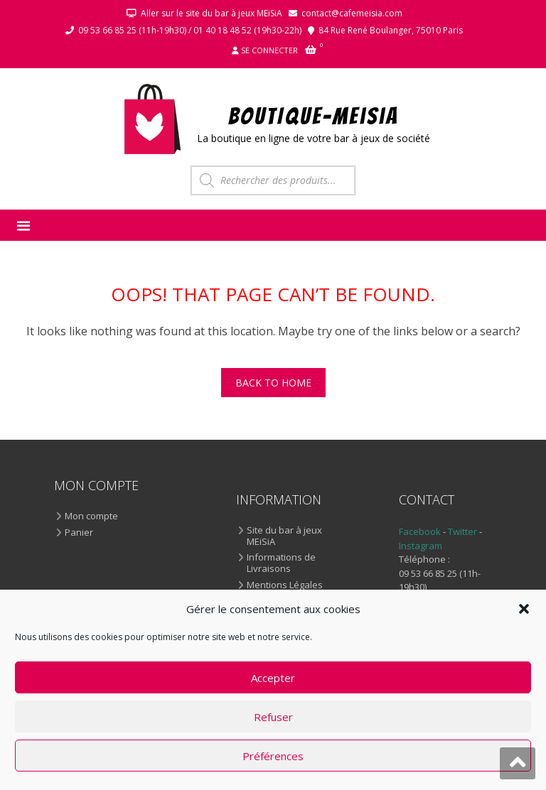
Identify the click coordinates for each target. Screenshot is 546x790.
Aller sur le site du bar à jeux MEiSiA (211, 13)
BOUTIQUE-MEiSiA (314, 115)
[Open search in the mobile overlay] (273, 180)
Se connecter (269, 50)
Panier (79, 533)
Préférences (273, 756)
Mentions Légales (285, 585)
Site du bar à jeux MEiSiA (284, 536)
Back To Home (273, 382)
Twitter (463, 531)
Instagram (420, 545)
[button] (524, 609)
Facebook (420, 531)
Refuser (273, 717)
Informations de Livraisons (281, 563)
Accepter (273, 678)
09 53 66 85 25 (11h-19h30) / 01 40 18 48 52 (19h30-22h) (189, 30)
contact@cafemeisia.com (351, 13)
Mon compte (91, 516)
